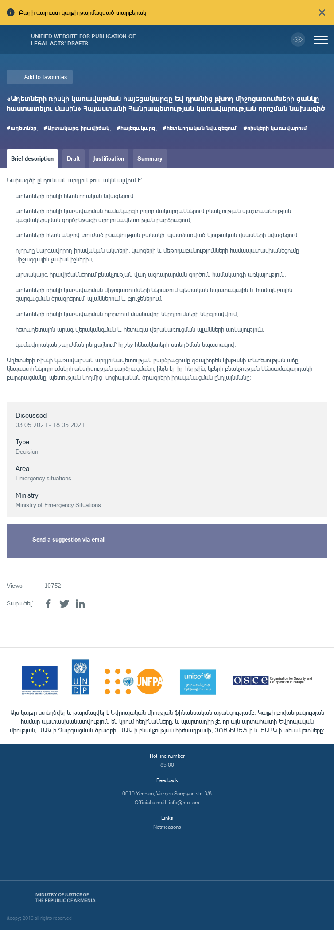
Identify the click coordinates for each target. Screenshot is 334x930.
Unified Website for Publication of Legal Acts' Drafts (83, 39)
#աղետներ (21, 127)
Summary (150, 158)
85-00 (167, 764)
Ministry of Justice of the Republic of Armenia (65, 897)
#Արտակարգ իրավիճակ (76, 127)
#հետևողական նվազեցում (199, 127)
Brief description (32, 158)
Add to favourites (45, 76)
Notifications (167, 826)
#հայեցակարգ (136, 127)
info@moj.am (184, 802)
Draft (73, 158)
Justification (108, 158)
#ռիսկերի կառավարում (275, 127)
